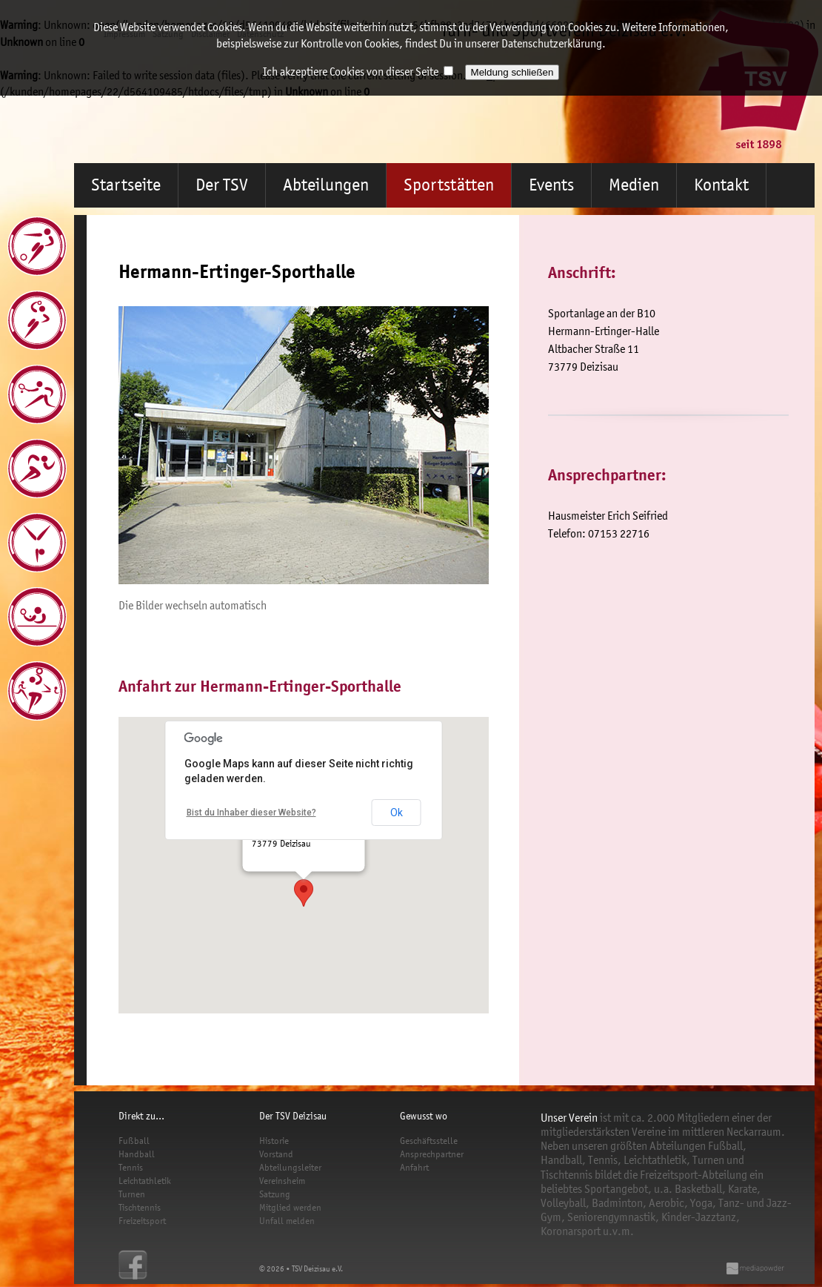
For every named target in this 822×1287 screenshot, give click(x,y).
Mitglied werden (290, 1207)
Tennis (130, 1167)
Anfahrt (414, 1167)
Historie (274, 1140)
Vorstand (276, 1153)
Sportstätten (449, 185)
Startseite (126, 185)
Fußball (134, 1140)
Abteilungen (326, 185)
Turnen (131, 1194)
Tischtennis (139, 1207)
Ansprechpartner (432, 1153)
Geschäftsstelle (429, 1140)
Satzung (274, 1194)
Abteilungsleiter (290, 1167)
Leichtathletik (144, 1180)
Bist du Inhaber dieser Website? (251, 812)
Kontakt (721, 185)
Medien (634, 185)
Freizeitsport (142, 1220)
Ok (396, 812)
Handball (136, 1153)
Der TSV (222, 185)
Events (551, 185)
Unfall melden (287, 1220)
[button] (303, 893)
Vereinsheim (282, 1180)
